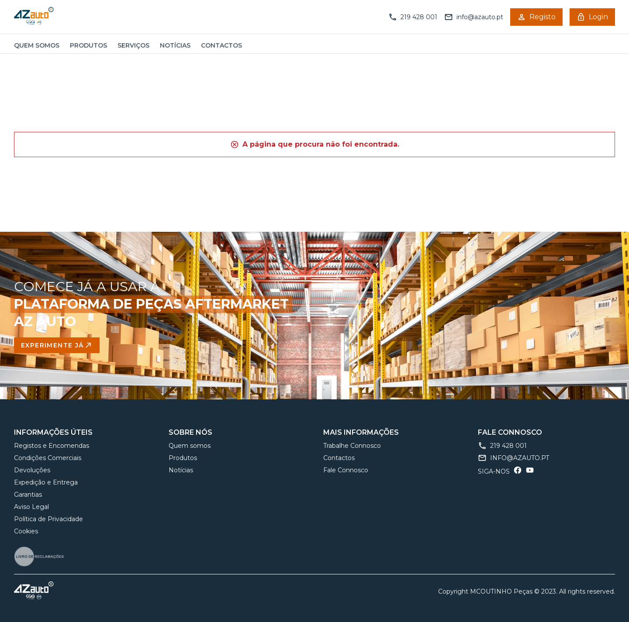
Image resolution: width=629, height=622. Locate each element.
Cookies (26, 531)
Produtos (88, 45)
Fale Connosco (345, 470)
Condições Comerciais (47, 458)
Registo (536, 17)
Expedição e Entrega (46, 482)
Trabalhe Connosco (352, 446)
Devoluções (32, 470)
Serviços (133, 45)
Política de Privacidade (48, 519)
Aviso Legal (31, 507)
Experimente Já (57, 345)
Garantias (28, 494)
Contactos (221, 45)
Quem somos (36, 45)
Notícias (175, 45)
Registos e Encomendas (51, 446)
